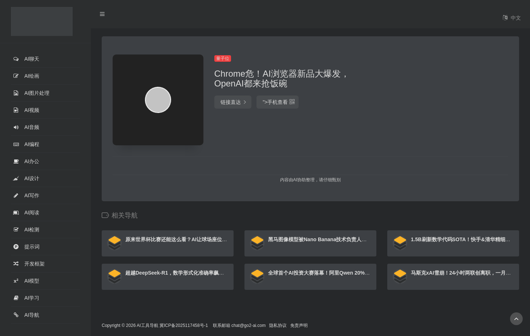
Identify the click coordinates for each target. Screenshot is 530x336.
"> (277, 102)
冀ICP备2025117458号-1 (183, 325)
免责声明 (299, 325)
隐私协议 (278, 325)
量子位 (222, 58)
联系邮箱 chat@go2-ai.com (239, 325)
